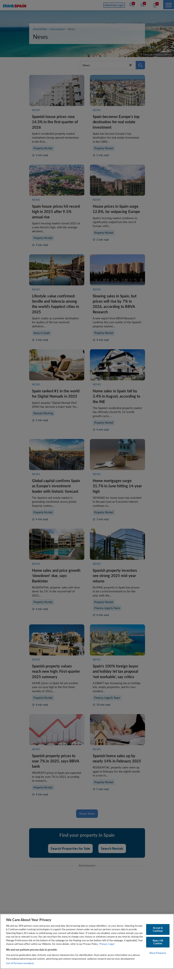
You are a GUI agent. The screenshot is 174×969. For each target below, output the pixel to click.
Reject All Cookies (158, 942)
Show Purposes (158, 952)
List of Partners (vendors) (20, 963)
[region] (87, 941)
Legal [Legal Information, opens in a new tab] (111, 943)
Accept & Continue (158, 929)
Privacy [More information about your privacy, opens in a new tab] (103, 943)
